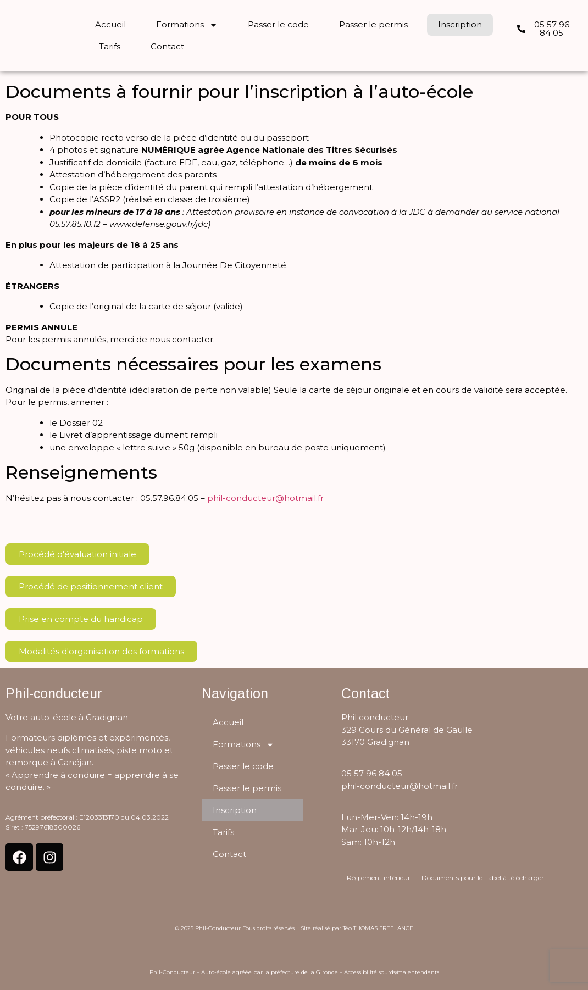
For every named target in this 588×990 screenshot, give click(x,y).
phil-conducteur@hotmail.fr (265, 498)
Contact (167, 46)
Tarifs (109, 46)
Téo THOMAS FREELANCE (378, 928)
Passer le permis (373, 24)
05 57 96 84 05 (371, 773)
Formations (187, 25)
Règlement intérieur (379, 878)
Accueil (110, 24)
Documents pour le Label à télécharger (482, 878)
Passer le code (278, 24)
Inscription (460, 24)
